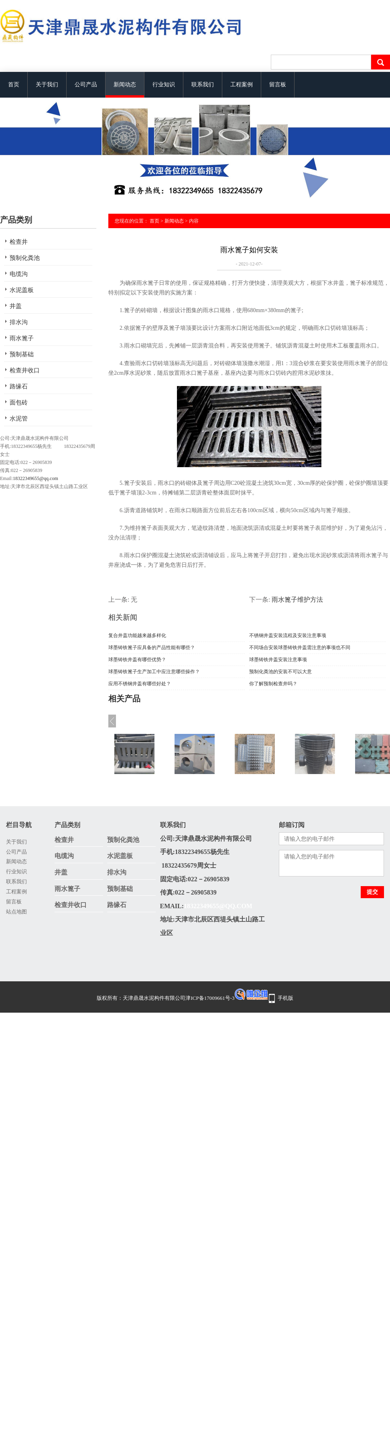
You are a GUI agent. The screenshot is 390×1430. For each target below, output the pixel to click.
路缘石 (19, 386)
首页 (13, 85)
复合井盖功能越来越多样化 (137, 635)
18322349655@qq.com (35, 478)
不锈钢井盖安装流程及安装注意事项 (287, 635)
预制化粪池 (25, 258)
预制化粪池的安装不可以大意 (280, 671)
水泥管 (19, 418)
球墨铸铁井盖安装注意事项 (278, 659)
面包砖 (19, 402)
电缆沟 (19, 274)
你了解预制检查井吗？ (273, 683)
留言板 (277, 85)
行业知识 (163, 85)
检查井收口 (25, 370)
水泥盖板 (22, 290)
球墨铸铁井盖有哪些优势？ (137, 659)
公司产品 (86, 85)
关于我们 (47, 85)
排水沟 (19, 322)
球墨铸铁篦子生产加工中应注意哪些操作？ (154, 671)
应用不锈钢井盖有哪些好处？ (139, 683)
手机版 (285, 998)
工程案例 (241, 85)
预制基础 (22, 354)
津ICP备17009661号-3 (209, 998)
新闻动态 (125, 85)
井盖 (16, 306)
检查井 (19, 242)
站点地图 (16, 912)
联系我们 (202, 85)
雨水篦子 (22, 338)
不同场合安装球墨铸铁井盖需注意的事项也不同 (299, 647)
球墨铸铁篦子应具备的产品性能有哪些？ (151, 647)
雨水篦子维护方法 (297, 599)
